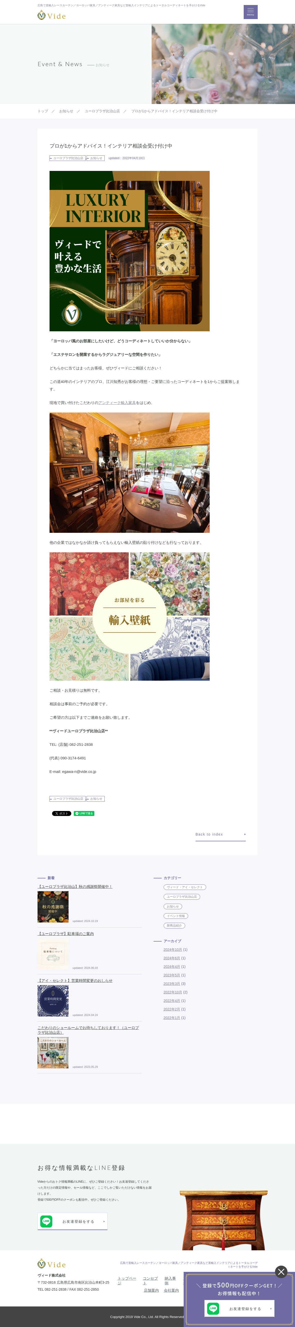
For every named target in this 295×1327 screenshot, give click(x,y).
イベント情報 (176, 916)
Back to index (209, 834)
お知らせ (96, 158)
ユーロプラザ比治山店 (68, 158)
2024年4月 (172, 967)
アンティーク (109, 402)
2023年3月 (172, 984)
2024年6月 (172, 958)
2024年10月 (173, 950)
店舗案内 (151, 1290)
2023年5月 (172, 975)
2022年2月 (172, 1009)
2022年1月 (172, 1018)
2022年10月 (173, 992)
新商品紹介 (174, 925)
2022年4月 (172, 1001)
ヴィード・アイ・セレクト (185, 887)
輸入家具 (128, 402)
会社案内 (171, 1290)
